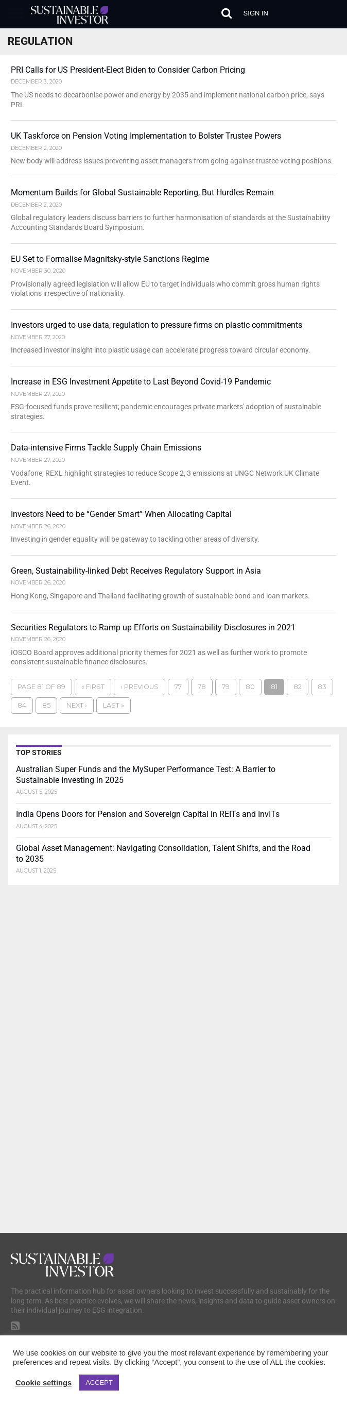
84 (22, 706)
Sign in (256, 13)
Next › (76, 706)
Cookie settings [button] (43, 1383)
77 (178, 687)
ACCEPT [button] (99, 1382)
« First (93, 687)
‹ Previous (139, 687)
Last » (113, 706)
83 (322, 687)
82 (297, 687)
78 (202, 687)
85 (46, 706)
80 (250, 687)
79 (226, 687)
